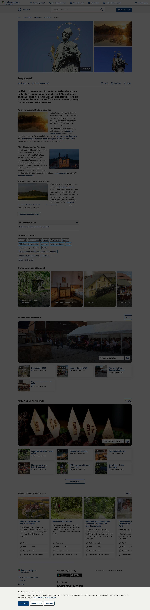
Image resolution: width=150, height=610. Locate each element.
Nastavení (49, 603)
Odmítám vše (36, 603)
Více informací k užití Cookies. (45, 598)
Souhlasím (23, 603)
